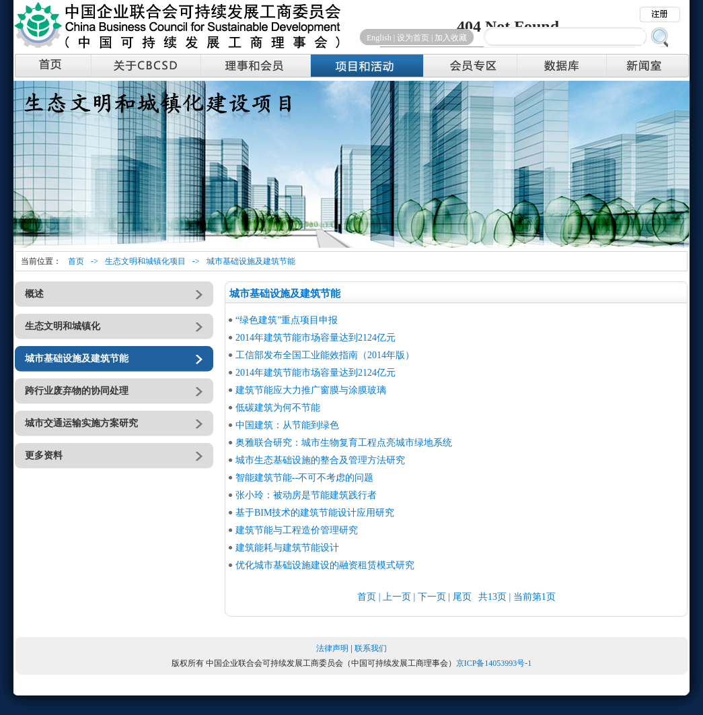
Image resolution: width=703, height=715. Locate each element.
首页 (76, 261)
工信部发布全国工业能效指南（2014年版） (324, 355)
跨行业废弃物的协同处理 (76, 391)
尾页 (462, 597)
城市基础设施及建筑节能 (251, 261)
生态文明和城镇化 (62, 326)
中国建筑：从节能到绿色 (287, 425)
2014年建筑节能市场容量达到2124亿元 (315, 338)
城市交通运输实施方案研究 (81, 423)
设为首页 (413, 37)
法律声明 (332, 648)
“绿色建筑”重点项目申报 (286, 320)
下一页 (432, 597)
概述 (34, 294)
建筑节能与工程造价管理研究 (296, 530)
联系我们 (371, 648)
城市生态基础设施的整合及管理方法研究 (320, 460)
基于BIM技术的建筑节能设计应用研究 (314, 513)
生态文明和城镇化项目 (145, 261)
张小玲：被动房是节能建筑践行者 (306, 495)
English (379, 37)
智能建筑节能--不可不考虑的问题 (304, 478)
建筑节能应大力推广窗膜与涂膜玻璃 (310, 390)
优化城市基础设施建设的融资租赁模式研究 (324, 565)
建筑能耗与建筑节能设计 (287, 548)
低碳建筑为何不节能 (277, 408)
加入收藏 (451, 37)
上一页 (397, 597)
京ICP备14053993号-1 (494, 663)
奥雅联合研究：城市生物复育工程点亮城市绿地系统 (343, 443)
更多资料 (44, 455)
